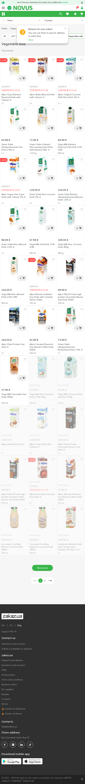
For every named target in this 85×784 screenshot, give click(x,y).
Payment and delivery (12, 660)
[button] (75, 14)
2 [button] (44, 580)
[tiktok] (30, 745)
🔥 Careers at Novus (12, 713)
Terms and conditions (12, 679)
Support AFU (9, 631)
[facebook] (5, 745)
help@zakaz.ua (9, 726)
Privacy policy (8, 674)
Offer (4, 670)
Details (65, 2)
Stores (5, 704)
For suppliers (8, 689)
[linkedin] (21, 745)
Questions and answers (13, 643)
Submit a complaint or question (17, 648)
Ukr (3, 625)
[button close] (81, 2)
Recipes (5, 694)
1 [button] (40, 580)
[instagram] (13, 745)
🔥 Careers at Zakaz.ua (13, 708)
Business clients (9, 684)
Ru (11, 625)
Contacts (6, 699)
